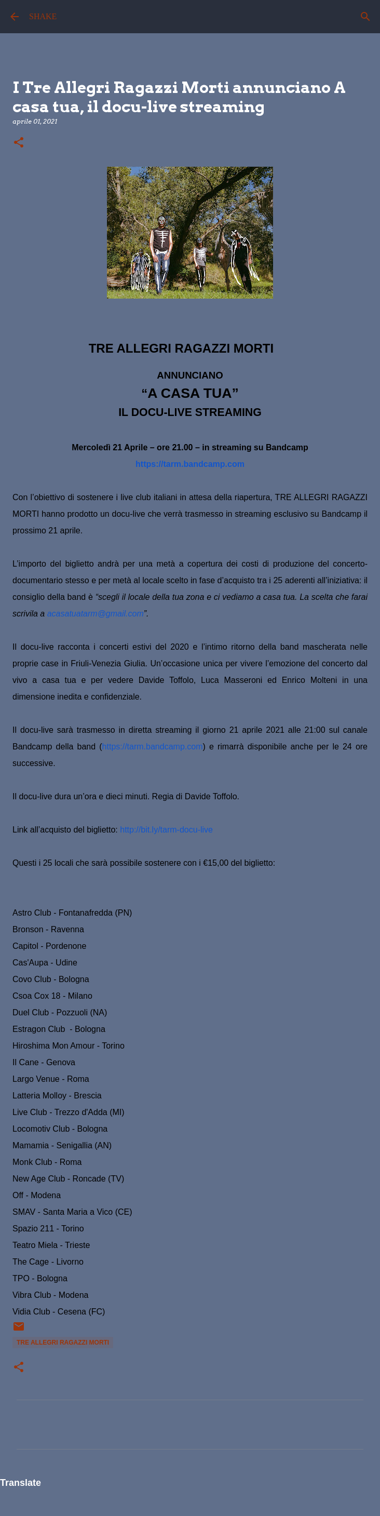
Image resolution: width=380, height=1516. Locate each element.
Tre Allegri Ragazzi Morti (63, 1342)
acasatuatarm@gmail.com (95, 613)
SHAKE (43, 16)
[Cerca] (365, 16)
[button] (18, 143)
